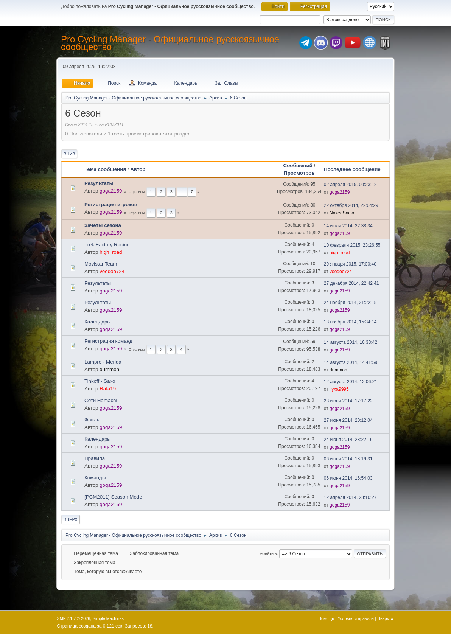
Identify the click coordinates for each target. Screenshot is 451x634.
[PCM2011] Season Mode (113, 497)
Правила (94, 458)
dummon (109, 369)
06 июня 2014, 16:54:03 (348, 478)
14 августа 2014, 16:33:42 (350, 342)
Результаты (99, 183)
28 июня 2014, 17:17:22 (348, 401)
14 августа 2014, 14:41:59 (350, 362)
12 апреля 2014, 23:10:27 (350, 497)
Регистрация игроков (110, 204)
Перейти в (267, 553)
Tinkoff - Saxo (99, 381)
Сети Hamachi (100, 400)
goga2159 (111, 191)
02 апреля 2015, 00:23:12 (350, 184)
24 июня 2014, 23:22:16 (348, 439)
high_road (111, 252)
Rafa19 (108, 389)
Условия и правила (356, 618)
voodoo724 (112, 271)
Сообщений (298, 165)
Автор (137, 169)
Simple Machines (108, 618)
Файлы (92, 420)
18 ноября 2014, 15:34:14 (350, 322)
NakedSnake (343, 213)
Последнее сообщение (355, 169)
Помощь (326, 618)
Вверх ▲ (386, 618)
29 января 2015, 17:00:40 (350, 264)
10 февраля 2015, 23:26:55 (352, 245)
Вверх (71, 519)
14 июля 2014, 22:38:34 (348, 225)
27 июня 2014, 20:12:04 (348, 420)
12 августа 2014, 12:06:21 (350, 381)
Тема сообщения (105, 169)
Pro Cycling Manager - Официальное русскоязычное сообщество (170, 43)
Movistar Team (100, 264)
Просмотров (299, 173)
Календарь (97, 322)
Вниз (69, 154)
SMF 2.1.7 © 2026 (73, 618)
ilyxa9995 (339, 389)
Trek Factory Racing (107, 244)
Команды (95, 477)
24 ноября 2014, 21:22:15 (350, 302)
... (182, 192)
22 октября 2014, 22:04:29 (351, 205)
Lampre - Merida (102, 362)
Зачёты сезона (102, 225)
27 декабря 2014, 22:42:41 (351, 283)
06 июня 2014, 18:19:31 (348, 459)
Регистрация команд (108, 341)
